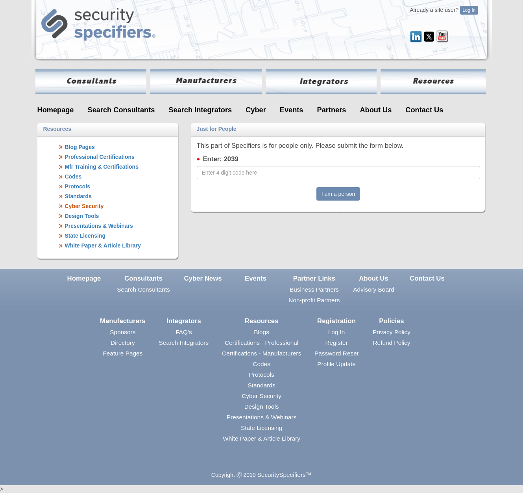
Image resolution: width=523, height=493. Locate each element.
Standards (261, 385)
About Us (376, 110)
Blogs (261, 332)
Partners (331, 110)
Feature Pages (122, 353)
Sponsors (122, 332)
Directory (123, 342)
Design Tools (261, 406)
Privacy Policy (391, 332)
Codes (261, 364)
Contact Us (424, 110)
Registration (336, 321)
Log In (468, 10)
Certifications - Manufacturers (261, 353)
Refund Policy (391, 342)
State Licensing (261, 427)
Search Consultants (121, 110)
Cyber (256, 110)
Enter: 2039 (220, 159)
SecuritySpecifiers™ (284, 474)
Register (336, 342)
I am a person (338, 194)
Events (291, 110)
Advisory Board (373, 289)
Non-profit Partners (314, 300)
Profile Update (336, 364)
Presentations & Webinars (262, 417)
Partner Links (314, 278)
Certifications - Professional (261, 342)
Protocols (261, 374)
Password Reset (336, 353)
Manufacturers (123, 321)
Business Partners (314, 289)
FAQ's (184, 332)
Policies (391, 321)
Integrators (183, 321)
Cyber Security (261, 396)
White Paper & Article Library (261, 438)
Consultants (143, 278)
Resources (262, 321)
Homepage (55, 110)
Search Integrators (200, 110)
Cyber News (203, 278)
